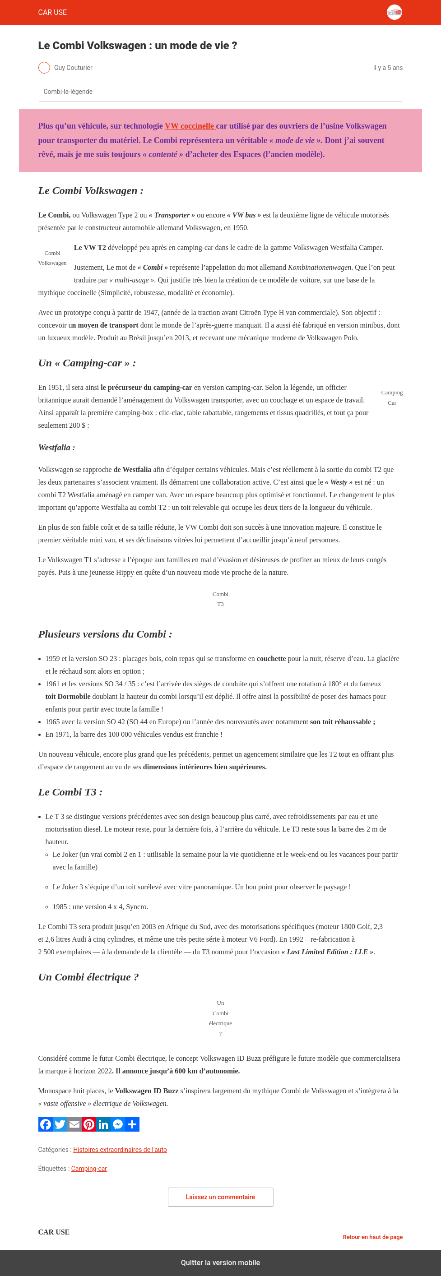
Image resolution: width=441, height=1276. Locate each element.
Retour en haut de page (373, 1237)
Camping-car (89, 1168)
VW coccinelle (190, 125)
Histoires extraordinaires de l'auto (120, 1149)
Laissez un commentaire (220, 1197)
